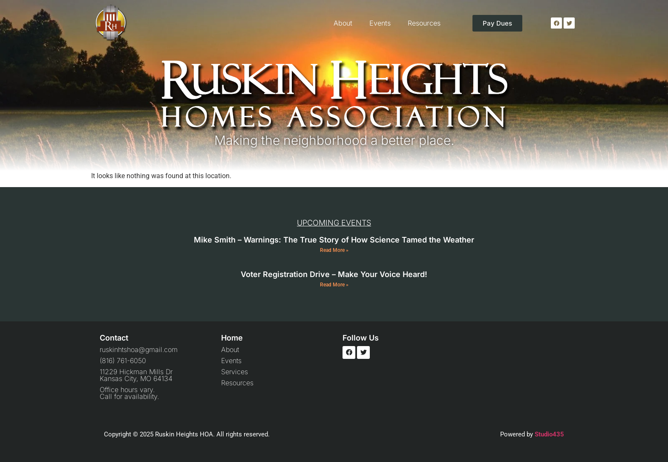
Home (232, 337)
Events (380, 23)
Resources (424, 23)
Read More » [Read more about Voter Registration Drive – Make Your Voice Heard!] (334, 285)
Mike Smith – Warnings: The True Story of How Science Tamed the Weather (334, 239)
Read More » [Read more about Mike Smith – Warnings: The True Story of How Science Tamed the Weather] (334, 250)
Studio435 (549, 434)
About (343, 23)
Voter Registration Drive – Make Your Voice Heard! (334, 274)
